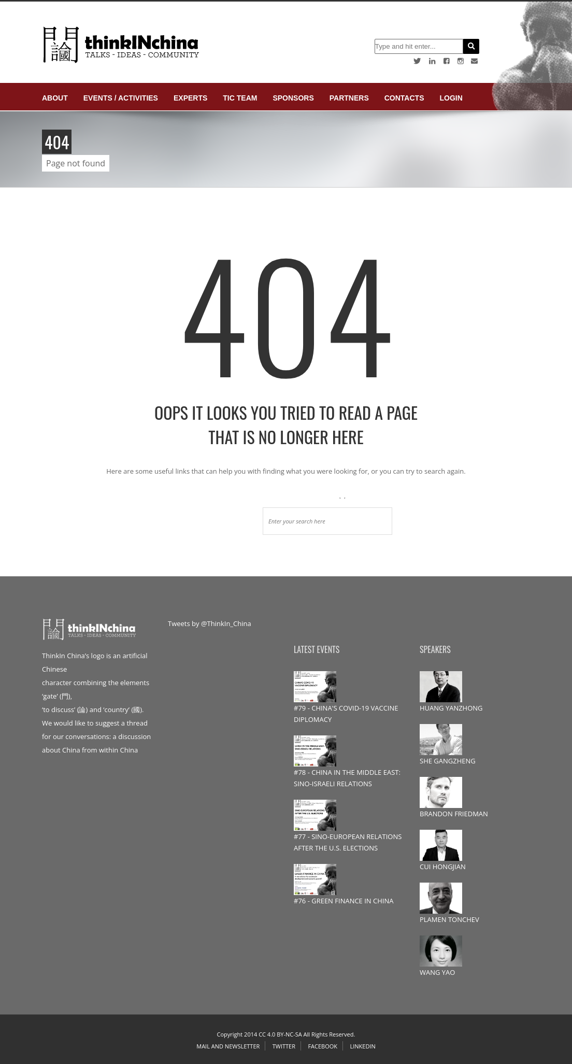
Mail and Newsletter (228, 1046)
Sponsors (293, 98)
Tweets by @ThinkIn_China (209, 623)
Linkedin (362, 1046)
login (450, 98)
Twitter (284, 1046)
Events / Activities (120, 98)
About (55, 98)
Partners (349, 98)
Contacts (404, 98)
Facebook (322, 1046)
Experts (190, 98)
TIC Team (240, 98)
